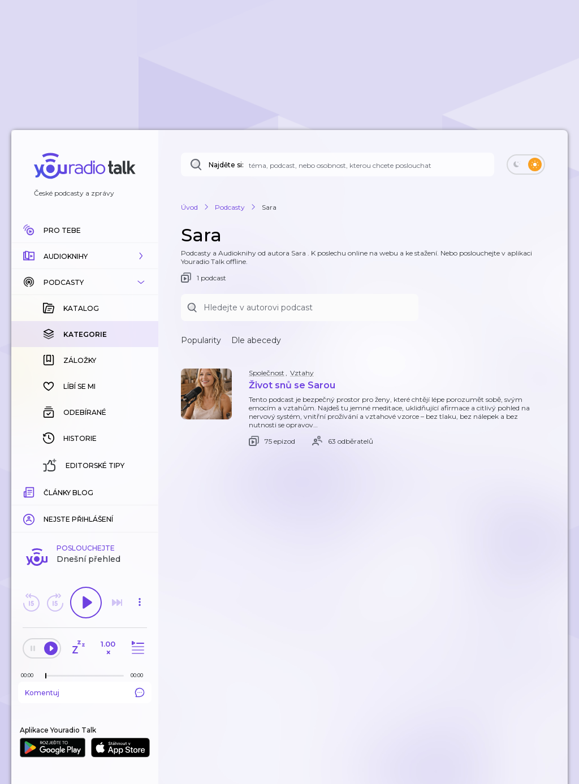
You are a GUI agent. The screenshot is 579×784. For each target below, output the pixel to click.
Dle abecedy (256, 340)
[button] (84, 256)
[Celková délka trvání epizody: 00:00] (140, 675)
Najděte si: (226, 165)
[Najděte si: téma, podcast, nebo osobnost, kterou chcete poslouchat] (337, 164)
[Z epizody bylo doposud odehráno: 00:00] (30, 675)
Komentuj (85, 692)
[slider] (45, 676)
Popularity (201, 340)
